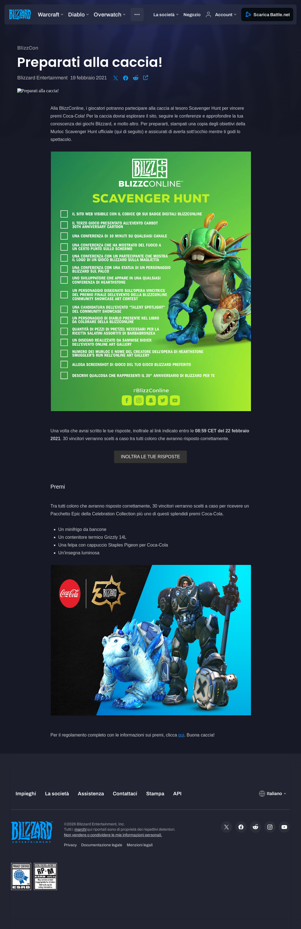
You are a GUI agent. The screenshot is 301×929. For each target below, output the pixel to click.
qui (181, 735)
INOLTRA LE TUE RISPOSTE (150, 456)
